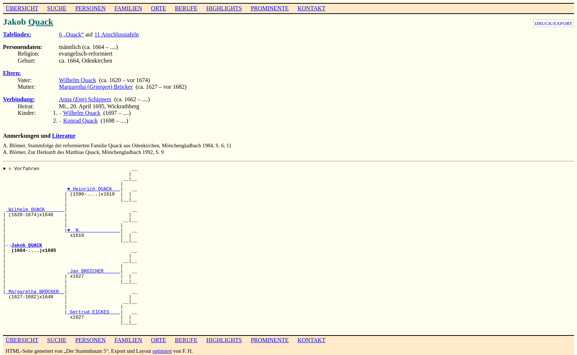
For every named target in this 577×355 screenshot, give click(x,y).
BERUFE (186, 8)
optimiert (162, 349)
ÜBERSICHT (22, 8)
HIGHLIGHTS (224, 8)
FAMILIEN (128, 8)
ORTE (158, 8)
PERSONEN (90, 8)
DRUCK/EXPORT (553, 23)
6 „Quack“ (71, 34)
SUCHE (56, 8)
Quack (40, 22)
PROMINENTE (269, 8)
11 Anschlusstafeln (116, 34)
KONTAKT (311, 8)
